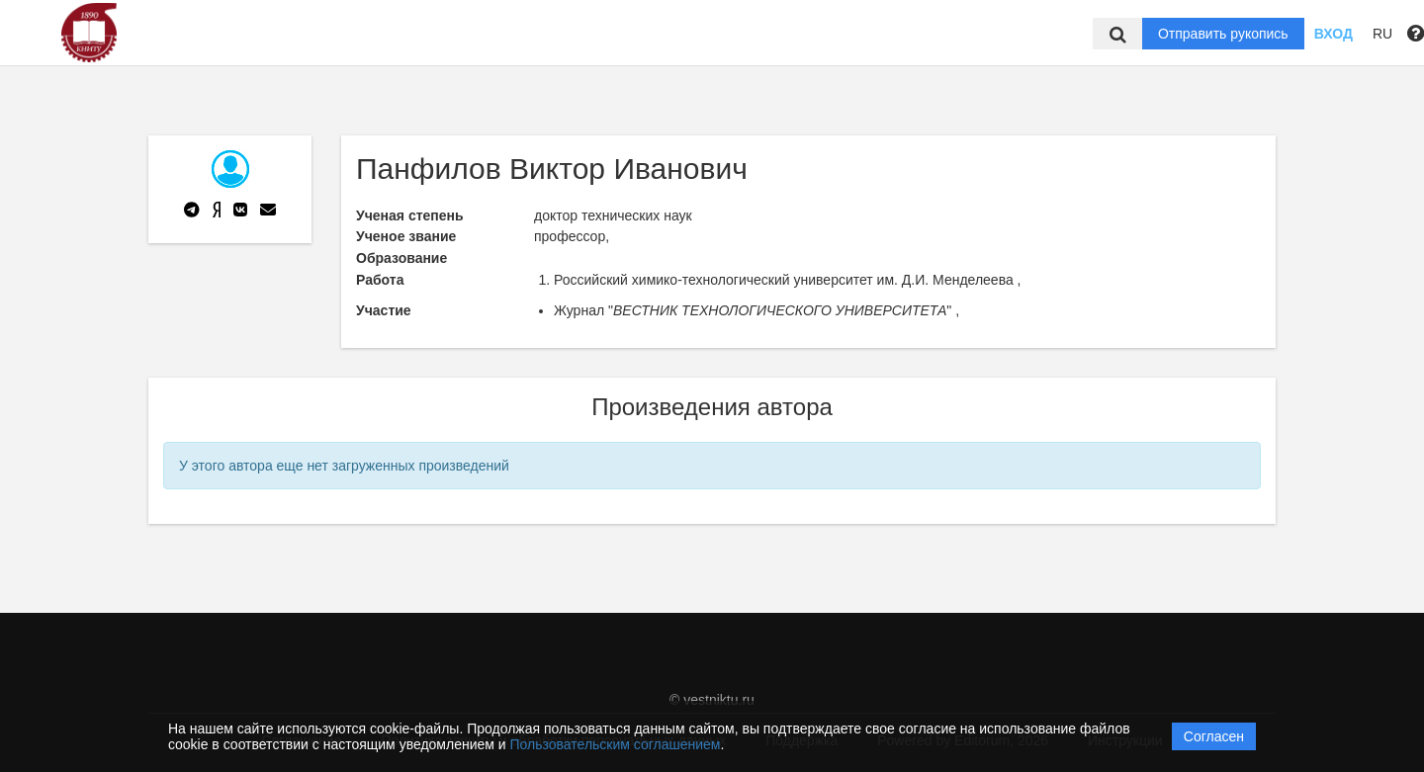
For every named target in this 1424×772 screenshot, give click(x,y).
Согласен (1214, 736)
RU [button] (1382, 34)
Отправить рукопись (1223, 34)
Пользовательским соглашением (615, 744)
